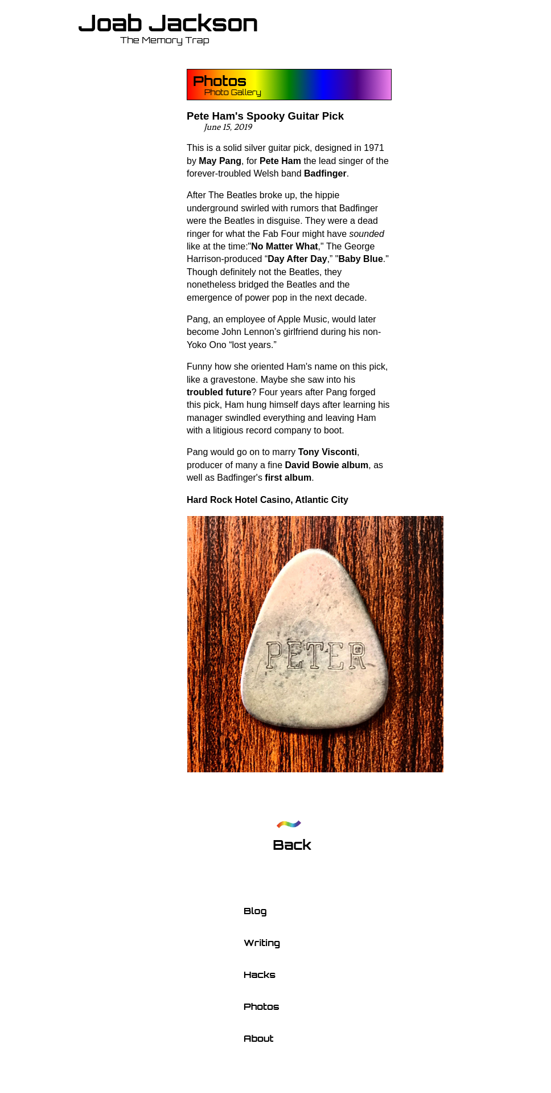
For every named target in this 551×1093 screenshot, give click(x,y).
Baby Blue (361, 259)
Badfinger (325, 173)
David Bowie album (327, 465)
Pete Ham (280, 161)
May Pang (220, 161)
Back (292, 844)
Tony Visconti (327, 452)
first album (288, 477)
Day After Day (297, 259)
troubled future (219, 392)
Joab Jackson (168, 23)
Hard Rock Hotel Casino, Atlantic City (267, 500)
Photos (219, 80)
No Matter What (284, 246)
